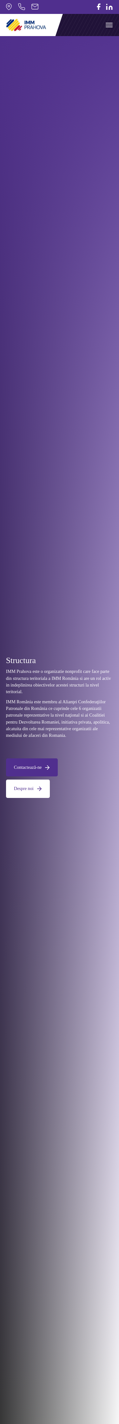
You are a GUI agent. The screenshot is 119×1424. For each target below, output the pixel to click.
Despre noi (28, 788)
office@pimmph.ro (34, 6)
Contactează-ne (32, 767)
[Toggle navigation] (109, 25)
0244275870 (21, 6)
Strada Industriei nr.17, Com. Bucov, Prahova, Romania (9, 6)
